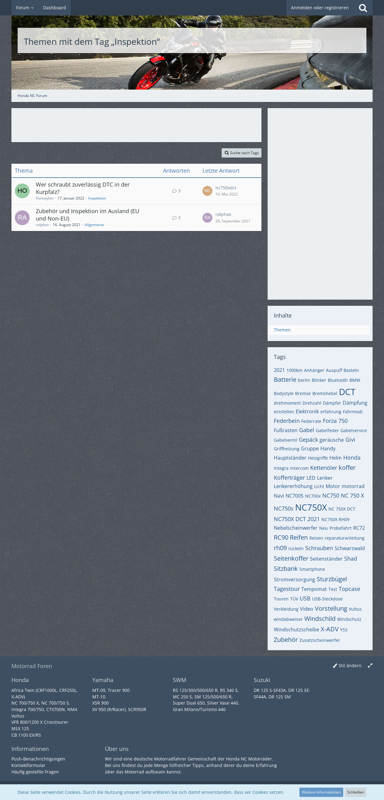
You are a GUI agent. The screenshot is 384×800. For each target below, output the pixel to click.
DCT (347, 392)
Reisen (316, 538)
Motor (333, 486)
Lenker (325, 477)
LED (311, 477)
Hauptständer (290, 457)
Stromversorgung (294, 579)
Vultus (355, 609)
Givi (350, 439)
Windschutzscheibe (296, 629)
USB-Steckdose (327, 599)
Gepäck (308, 439)
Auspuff (334, 370)
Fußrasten (286, 430)
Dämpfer (332, 403)
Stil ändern (350, 665)
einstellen (284, 412)
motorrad (353, 486)
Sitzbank (286, 568)
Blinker (319, 380)
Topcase (349, 588)
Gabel (306, 430)
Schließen (355, 792)
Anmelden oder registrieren (320, 8)
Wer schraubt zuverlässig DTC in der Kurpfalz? (83, 188)
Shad (350, 558)
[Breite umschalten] (370, 666)
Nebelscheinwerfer (296, 527)
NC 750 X (352, 495)
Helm (335, 457)
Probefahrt (340, 528)
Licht (319, 486)
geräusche (331, 439)
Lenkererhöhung (293, 486)
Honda (352, 457)
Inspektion (97, 198)
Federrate (311, 421)
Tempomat (314, 589)
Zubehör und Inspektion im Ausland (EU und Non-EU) (87, 214)
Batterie (285, 379)
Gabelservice (353, 430)
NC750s (284, 508)
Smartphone (312, 569)
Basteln (351, 370)
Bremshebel (324, 393)
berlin (304, 380)
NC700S (294, 495)
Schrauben (319, 548)
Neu (323, 528)
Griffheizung (286, 449)
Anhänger (314, 370)
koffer (347, 467)
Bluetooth (338, 380)
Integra (281, 468)
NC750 (330, 495)
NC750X (311, 507)
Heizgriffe (318, 458)
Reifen (299, 537)
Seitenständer (326, 558)
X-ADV (330, 629)
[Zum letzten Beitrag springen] (207, 191)
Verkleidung (286, 609)
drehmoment (287, 403)
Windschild (320, 618)
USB (305, 598)
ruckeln (296, 548)
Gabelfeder (327, 430)
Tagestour (287, 588)
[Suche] (363, 7)
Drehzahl (312, 403)
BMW (354, 380)
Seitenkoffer (291, 558)
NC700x (313, 496)
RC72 (359, 527)
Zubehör (286, 639)
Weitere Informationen (321, 792)
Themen (282, 330)
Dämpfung (355, 402)
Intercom (299, 468)
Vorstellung (331, 608)
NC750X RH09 (335, 519)
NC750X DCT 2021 (297, 519)
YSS (344, 630)
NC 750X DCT (341, 509)
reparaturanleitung (345, 538)
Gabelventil (285, 440)
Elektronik (307, 411)
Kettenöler (323, 467)
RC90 (281, 537)
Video (306, 608)
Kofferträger (289, 477)
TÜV (294, 599)
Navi (279, 495)
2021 (279, 370)
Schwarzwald (350, 548)
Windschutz (349, 619)
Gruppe (310, 448)
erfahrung (330, 412)
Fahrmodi (353, 412)
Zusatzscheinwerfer (319, 640)
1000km (294, 370)
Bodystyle (284, 393)
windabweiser (288, 619)
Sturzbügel (332, 579)
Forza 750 (335, 420)
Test (332, 589)
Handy (328, 448)
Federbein (287, 420)
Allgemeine (94, 224)
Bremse (303, 393)
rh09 (280, 548)
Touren (281, 599)
